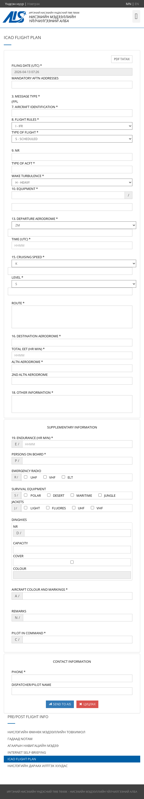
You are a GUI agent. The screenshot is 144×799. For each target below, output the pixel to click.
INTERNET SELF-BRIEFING (27, 752)
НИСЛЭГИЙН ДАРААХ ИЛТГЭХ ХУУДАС (38, 765)
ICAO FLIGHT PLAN (22, 759)
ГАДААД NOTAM (20, 739)
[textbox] (72, 72)
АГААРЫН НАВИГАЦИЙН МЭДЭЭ (33, 745)
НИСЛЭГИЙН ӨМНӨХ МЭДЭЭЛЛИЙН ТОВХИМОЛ (46, 732)
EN (137, 4)
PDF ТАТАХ (122, 59)
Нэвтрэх (33, 4)
